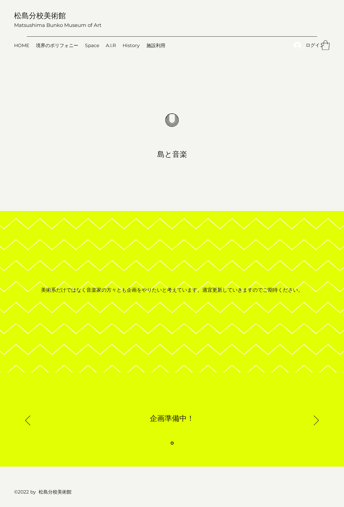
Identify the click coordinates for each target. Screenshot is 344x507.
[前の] (27, 420)
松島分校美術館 (40, 15)
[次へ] (316, 420)
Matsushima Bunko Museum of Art (57, 25)
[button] (325, 45)
